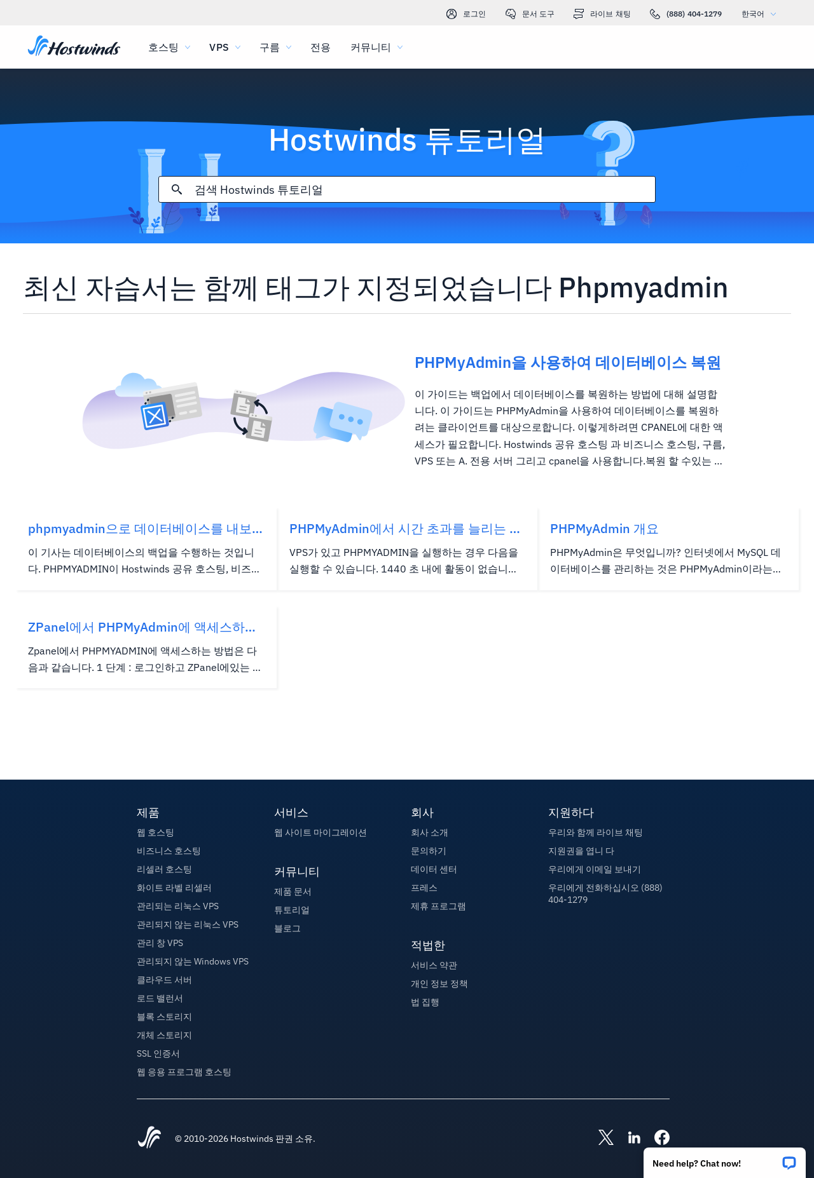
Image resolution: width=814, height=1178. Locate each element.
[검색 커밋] (177, 189)
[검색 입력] (424, 189)
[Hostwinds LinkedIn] (628, 1139)
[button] (724, 1158)
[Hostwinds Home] (149, 1139)
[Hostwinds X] (600, 1139)
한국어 (762, 13)
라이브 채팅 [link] (602, 14)
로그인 (466, 14)
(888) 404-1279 (686, 14)
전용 (320, 47)
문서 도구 (530, 14)
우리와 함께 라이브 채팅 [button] (595, 832)
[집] (74, 47)
